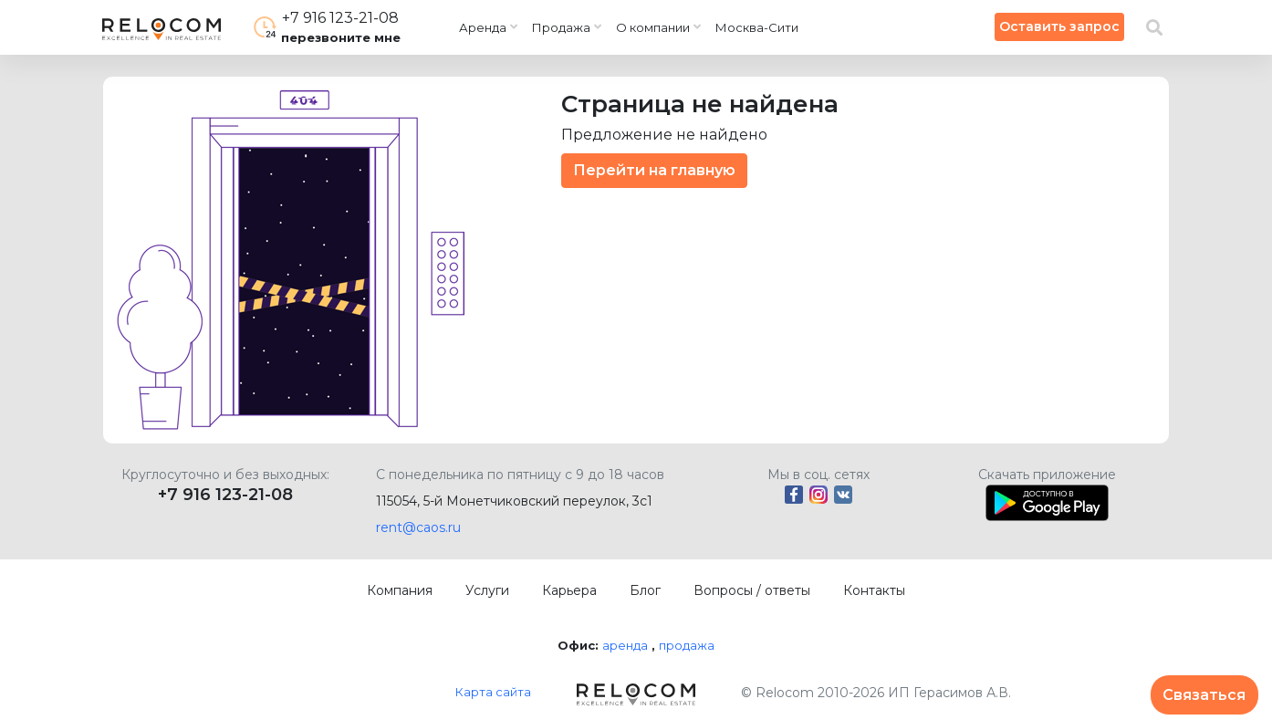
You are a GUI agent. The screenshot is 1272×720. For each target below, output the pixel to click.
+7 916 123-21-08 (225, 495)
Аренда (482, 27)
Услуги (487, 590)
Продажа (561, 27)
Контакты (874, 590)
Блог (645, 590)
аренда (625, 645)
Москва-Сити (756, 27)
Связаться (1204, 695)
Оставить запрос (1059, 26)
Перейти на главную (654, 170)
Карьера (569, 590)
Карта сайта (493, 691)
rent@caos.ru (418, 527)
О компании (653, 27)
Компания (400, 590)
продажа (686, 645)
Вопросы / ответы (751, 590)
